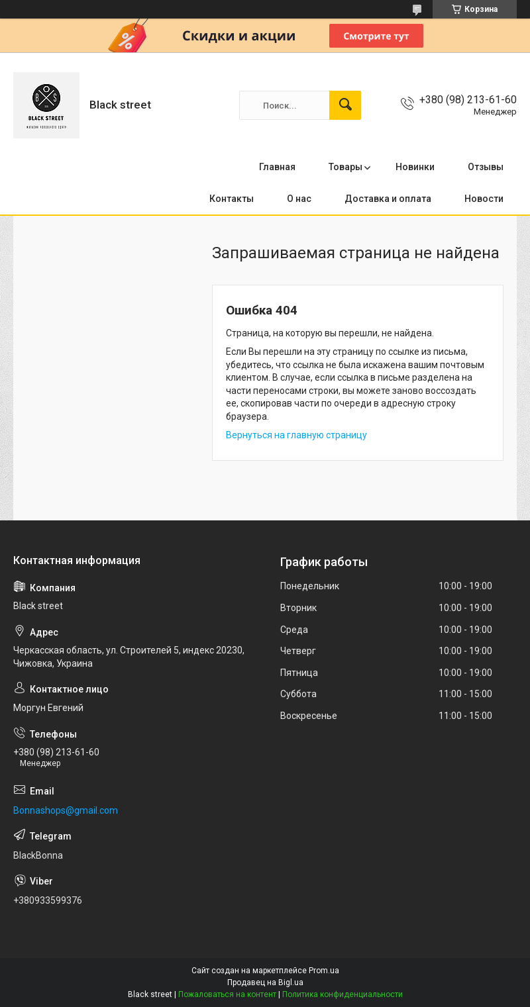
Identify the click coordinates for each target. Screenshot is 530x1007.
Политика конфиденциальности (342, 994)
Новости (484, 198)
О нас (299, 198)
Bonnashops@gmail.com (65, 810)
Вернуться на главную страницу (296, 435)
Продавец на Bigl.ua (265, 982)
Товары (345, 167)
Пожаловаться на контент (227, 994)
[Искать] (345, 105)
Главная (277, 167)
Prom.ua (324, 970)
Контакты (231, 198)
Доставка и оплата (387, 198)
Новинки (415, 167)
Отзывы (486, 167)
